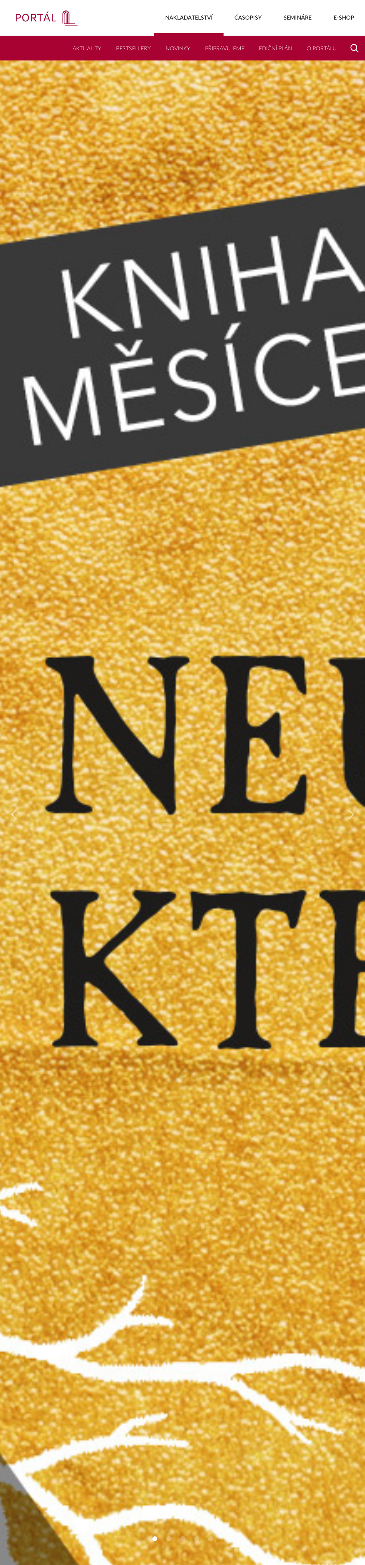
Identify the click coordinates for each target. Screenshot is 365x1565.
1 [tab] (154, 1539)
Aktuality (87, 48)
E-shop (344, 18)
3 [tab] (182, 1539)
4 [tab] (196, 1539)
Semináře (298, 18)
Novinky (178, 48)
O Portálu (322, 48)
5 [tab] (210, 1539)
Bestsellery (133, 48)
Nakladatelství (189, 18)
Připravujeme (224, 48)
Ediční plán (275, 48)
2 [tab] (168, 1539)
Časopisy (248, 18)
